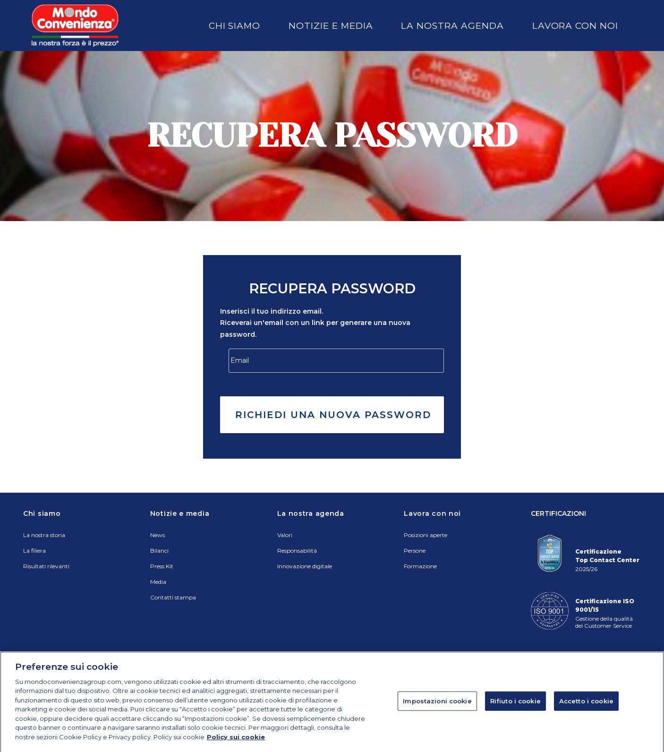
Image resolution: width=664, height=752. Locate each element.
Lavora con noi (575, 25)
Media (158, 581)
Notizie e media (331, 25)
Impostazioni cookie (437, 710)
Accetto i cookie (586, 710)
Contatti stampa (173, 597)
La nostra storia (44, 534)
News (157, 534)
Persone (415, 550)
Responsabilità (297, 550)
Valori (284, 534)
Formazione (420, 566)
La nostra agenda (452, 25)
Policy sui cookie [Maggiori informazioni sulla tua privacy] (236, 746)
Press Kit (161, 566)
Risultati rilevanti (46, 566)
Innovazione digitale (304, 566)
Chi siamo (235, 25)
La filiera (34, 550)
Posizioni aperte (425, 534)
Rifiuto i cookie (515, 710)
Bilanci (159, 550)
